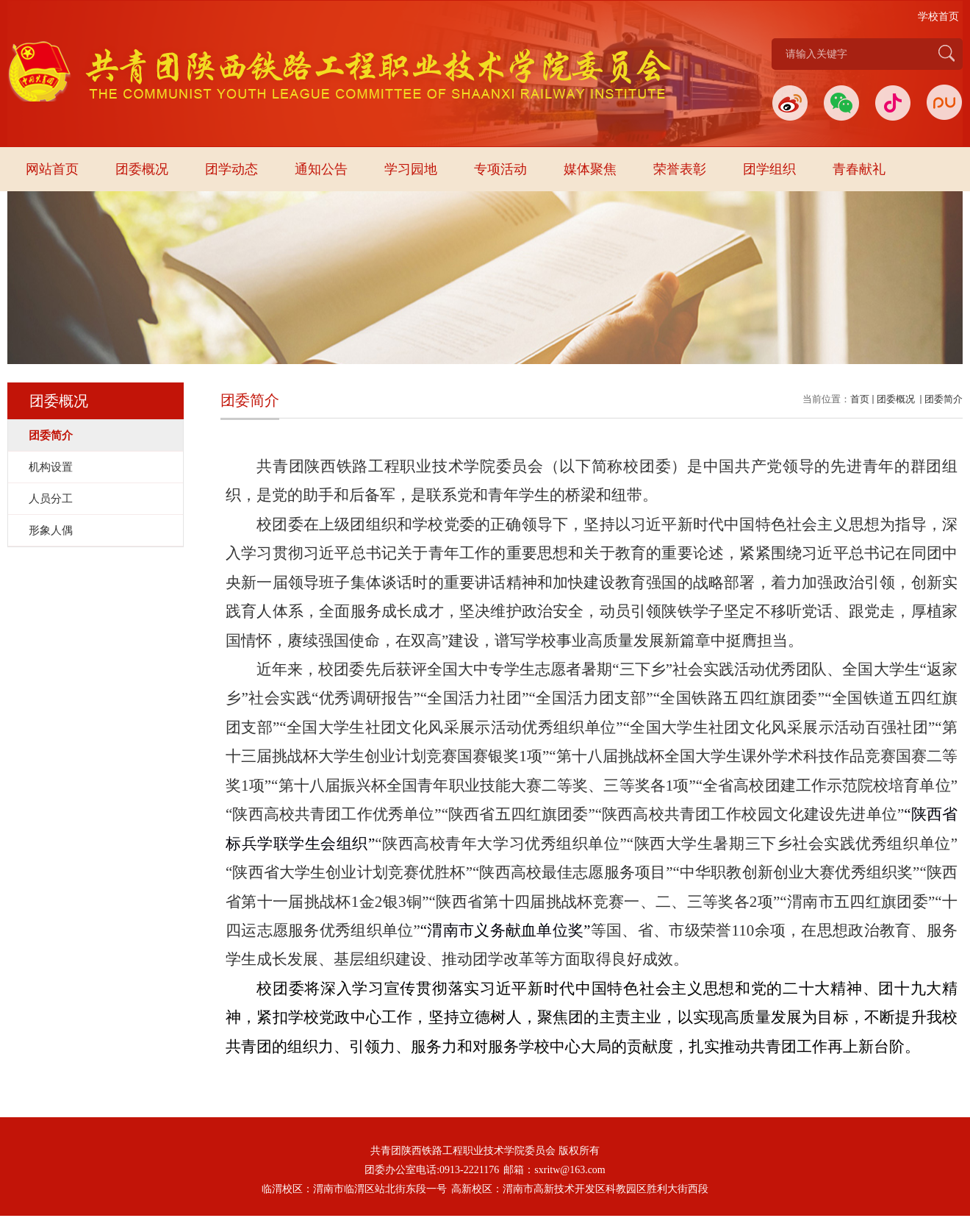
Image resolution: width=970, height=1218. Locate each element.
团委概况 (141, 169)
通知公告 (321, 169)
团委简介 (943, 399)
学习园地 (410, 169)
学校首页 (938, 16)
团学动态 (231, 169)
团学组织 (769, 169)
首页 (859, 399)
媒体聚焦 (590, 169)
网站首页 (52, 169)
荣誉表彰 (679, 169)
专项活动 (500, 169)
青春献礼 (859, 169)
